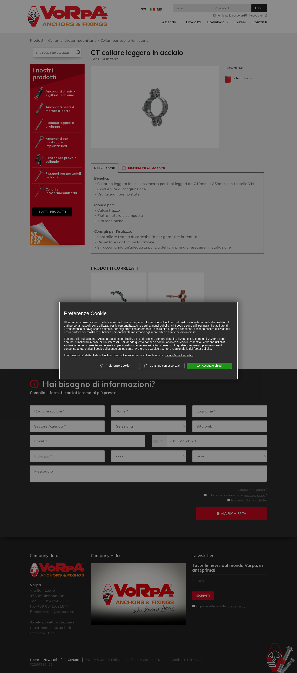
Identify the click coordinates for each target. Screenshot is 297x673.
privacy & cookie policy (178, 355)
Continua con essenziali (162, 366)
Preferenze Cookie (114, 366)
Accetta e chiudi (209, 366)
